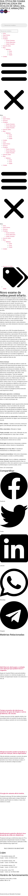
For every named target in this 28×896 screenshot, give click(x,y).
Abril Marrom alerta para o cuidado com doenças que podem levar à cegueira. (12, 668)
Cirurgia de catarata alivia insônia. (12, 793)
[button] (14, 87)
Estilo (10, 51)
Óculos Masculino (10, 42)
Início (4, 33)
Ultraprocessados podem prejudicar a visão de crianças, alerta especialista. (13, 752)
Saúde (10, 55)
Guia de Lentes (7, 46)
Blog (4, 47)
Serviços (5, 37)
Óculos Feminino (10, 40)
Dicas (10, 53)
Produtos (5, 38)
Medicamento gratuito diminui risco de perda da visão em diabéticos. (13, 834)
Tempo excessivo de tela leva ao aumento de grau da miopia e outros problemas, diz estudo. (13, 712)
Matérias (8, 49)
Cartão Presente (10, 44)
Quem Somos (6, 35)
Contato (5, 56)
